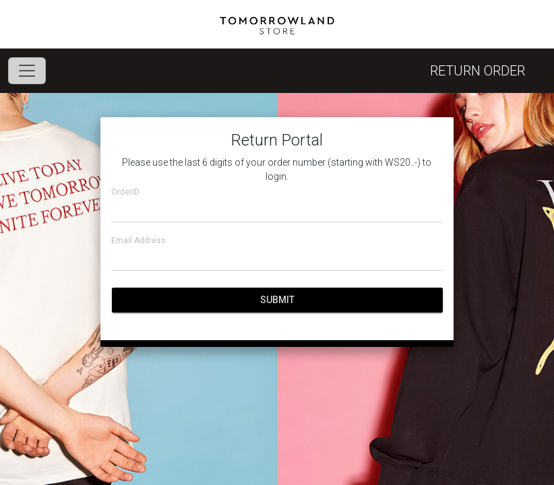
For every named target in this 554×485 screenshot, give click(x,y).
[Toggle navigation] (27, 70)
